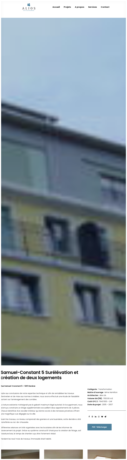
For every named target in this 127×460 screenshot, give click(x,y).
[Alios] (28, 9)
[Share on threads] (92, 182)
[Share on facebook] (89, 182)
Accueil (56, 9)
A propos (79, 9)
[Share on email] (105, 182)
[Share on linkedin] (95, 182)
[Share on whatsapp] (98, 182)
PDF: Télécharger (99, 192)
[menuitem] (57, 9)
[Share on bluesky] (102, 182)
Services (92, 9)
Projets (67, 9)
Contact (105, 9)
